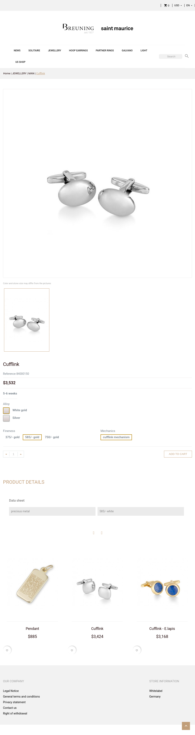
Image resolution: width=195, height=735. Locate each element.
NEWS (17, 50)
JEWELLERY (54, 50)
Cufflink (97, 628)
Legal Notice (11, 691)
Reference (9, 373)
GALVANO (127, 50)
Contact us (10, 707)
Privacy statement (14, 702)
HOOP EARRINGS (78, 50)
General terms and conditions (21, 696)
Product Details (23, 482)
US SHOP (20, 62)
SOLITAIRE (34, 50)
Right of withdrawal (15, 713)
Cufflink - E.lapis (162, 628)
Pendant (32, 628)
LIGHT (144, 50)
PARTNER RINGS (105, 50)
